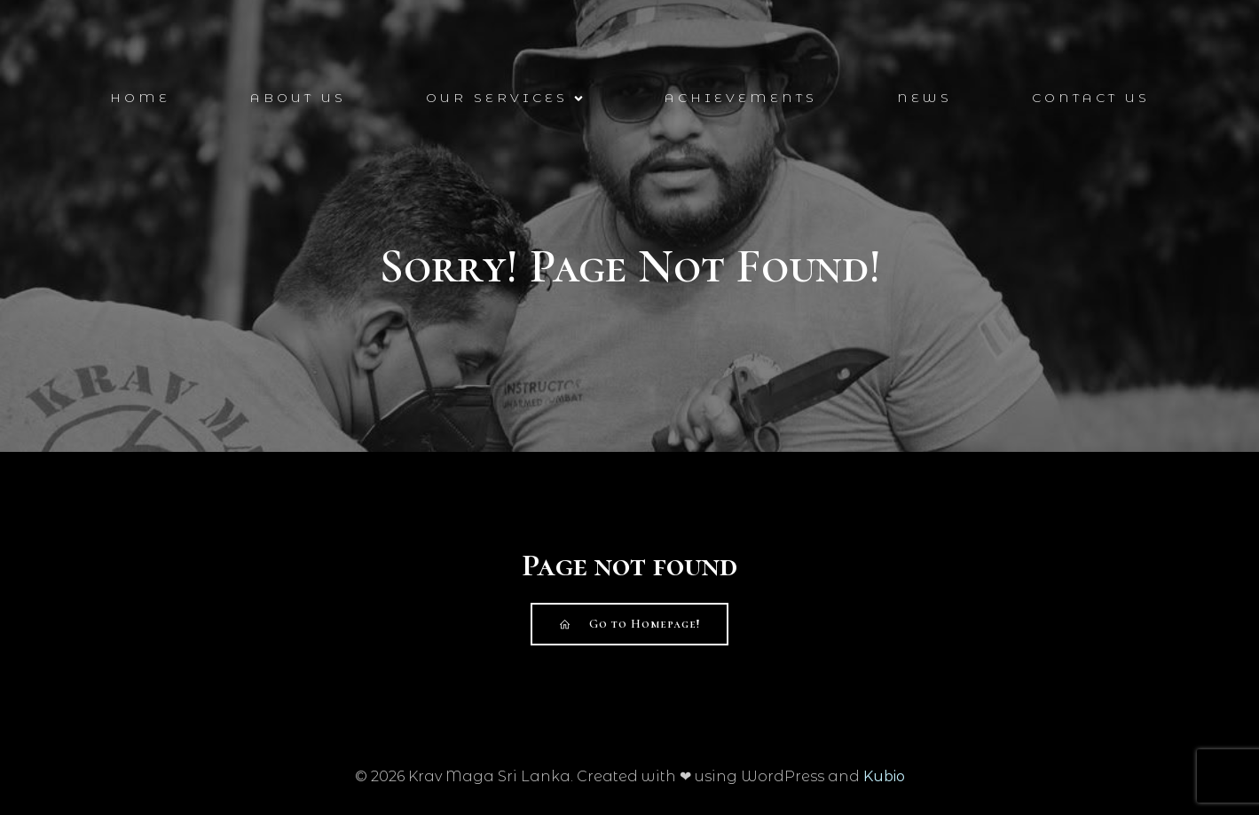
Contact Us (1091, 98)
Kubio (884, 776)
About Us (298, 98)
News (924, 98)
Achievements (741, 98)
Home (140, 98)
